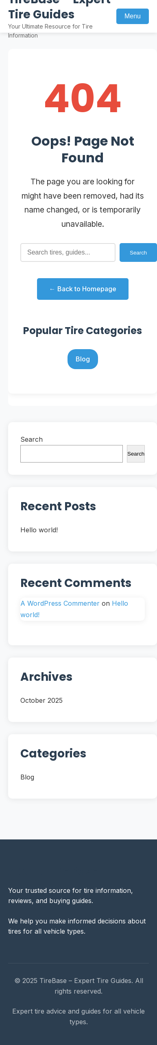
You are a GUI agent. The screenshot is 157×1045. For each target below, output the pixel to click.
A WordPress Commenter (60, 603)
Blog (83, 359)
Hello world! (39, 530)
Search (31, 439)
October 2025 (41, 700)
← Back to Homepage (82, 289)
